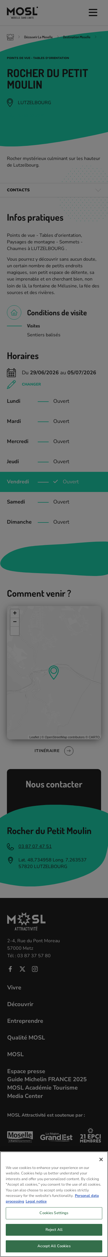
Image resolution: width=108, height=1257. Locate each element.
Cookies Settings (53, 1213)
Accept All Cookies (53, 1246)
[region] (54, 1204)
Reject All (54, 1229)
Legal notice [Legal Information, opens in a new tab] (36, 1201)
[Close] (101, 1159)
